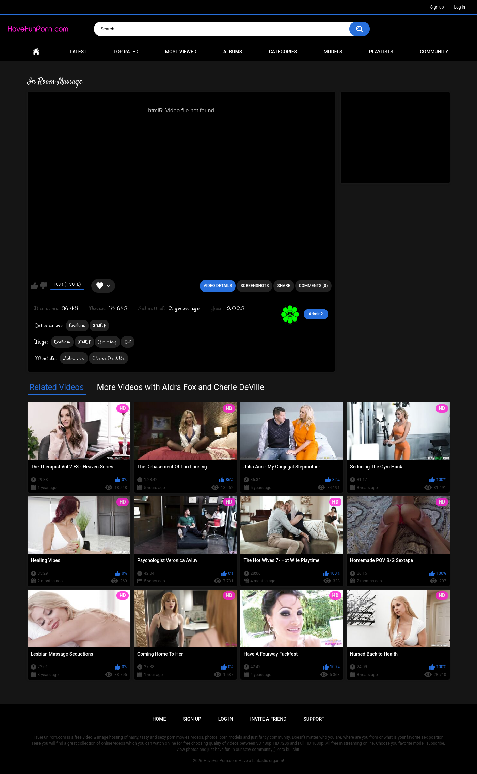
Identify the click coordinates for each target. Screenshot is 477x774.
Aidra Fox (74, 358)
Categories (283, 51)
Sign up (437, 7)
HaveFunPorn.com (220, 760)
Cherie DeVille (108, 358)
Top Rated (125, 51)
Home (36, 52)
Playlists (381, 51)
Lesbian (77, 325)
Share (283, 285)
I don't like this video (43, 285)
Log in (459, 7)
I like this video (34, 285)
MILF (99, 325)
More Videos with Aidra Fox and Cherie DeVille (180, 387)
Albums (232, 51)
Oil (127, 342)
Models (333, 51)
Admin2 (316, 314)
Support (313, 719)
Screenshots (254, 285)
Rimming (107, 342)
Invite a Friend (268, 719)
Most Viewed (180, 51)
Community (434, 51)
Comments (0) (313, 285)
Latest (78, 51)
